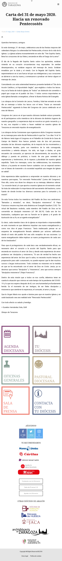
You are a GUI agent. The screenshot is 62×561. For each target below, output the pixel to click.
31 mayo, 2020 (10, 31)
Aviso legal (25, 556)
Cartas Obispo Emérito (23, 31)
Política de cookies (35, 556)
